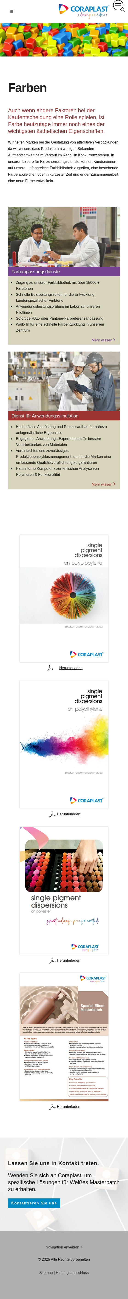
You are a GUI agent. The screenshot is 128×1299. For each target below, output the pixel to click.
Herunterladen (64, 668)
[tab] (64, 1248)
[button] (118, 5)
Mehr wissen (103, 339)
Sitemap (46, 1273)
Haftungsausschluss (72, 1273)
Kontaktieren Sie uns (34, 1203)
